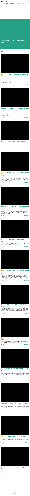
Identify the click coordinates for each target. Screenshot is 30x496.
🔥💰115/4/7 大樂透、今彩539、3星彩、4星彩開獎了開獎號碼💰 (14, 369)
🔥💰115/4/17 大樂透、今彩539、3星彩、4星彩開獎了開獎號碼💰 (15, 74)
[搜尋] (26, 1)
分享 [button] (1, 84)
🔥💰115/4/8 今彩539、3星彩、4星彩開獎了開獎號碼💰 (13, 338)
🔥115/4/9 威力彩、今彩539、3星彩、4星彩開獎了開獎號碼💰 (14, 305)
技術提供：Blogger (15, 493)
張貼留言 (4, 84)
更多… (24, 3)
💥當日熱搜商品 (6, 3)
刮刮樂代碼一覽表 (18, 3)
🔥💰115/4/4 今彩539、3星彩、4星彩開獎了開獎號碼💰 (13, 436)
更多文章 (28, 480)
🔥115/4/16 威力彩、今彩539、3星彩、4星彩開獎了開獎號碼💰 (15, 108)
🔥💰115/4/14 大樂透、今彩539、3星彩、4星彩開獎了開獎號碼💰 (15, 173)
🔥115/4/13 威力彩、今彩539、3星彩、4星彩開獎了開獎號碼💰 (15, 206)
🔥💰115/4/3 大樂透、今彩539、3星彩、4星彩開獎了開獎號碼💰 (14, 467)
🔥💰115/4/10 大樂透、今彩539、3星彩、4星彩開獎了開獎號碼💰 (15, 271)
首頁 (1, 3)
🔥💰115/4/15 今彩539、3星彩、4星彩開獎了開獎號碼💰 (13, 141)
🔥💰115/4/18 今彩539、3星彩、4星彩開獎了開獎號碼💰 (13, 40)
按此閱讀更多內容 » (26, 84)
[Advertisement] (15, 11)
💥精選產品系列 (12, 3)
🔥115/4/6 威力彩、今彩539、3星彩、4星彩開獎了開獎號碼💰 (14, 403)
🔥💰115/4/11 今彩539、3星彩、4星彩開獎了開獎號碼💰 (13, 239)
